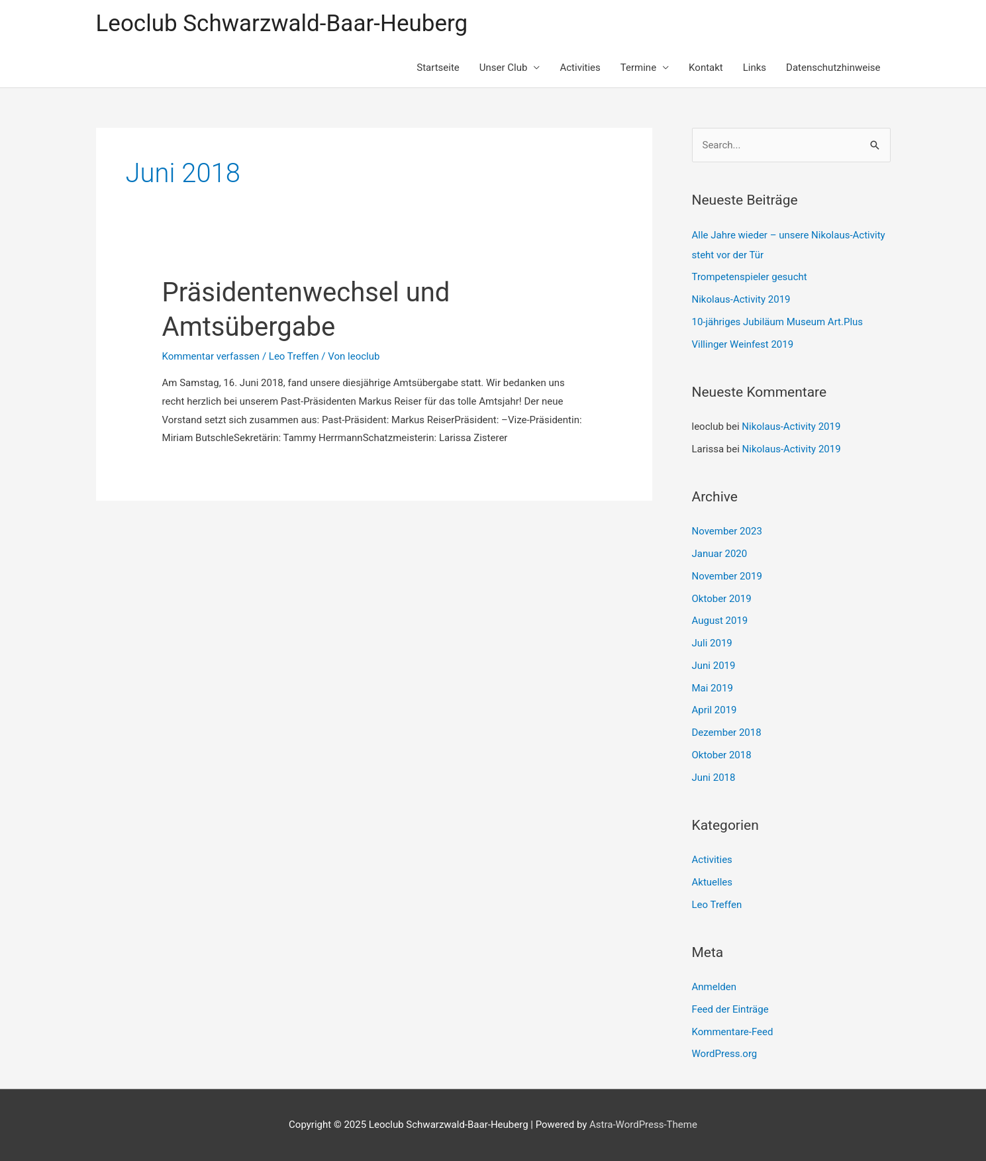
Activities (580, 68)
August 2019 (720, 621)
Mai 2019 (712, 688)
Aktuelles (712, 882)
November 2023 (727, 531)
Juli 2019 (712, 643)
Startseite (438, 68)
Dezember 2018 (727, 732)
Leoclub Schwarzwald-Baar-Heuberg (282, 23)
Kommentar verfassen (211, 356)
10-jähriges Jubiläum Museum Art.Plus (777, 322)
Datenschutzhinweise (833, 68)
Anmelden (714, 987)
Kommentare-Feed (732, 1032)
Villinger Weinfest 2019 (743, 344)
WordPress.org (725, 1054)
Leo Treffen (294, 356)
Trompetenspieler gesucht (749, 277)
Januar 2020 (720, 554)
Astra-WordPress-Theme (643, 1125)
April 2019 (714, 710)
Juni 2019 (714, 666)
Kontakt (706, 68)
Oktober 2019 (722, 599)
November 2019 (727, 576)
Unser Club (503, 68)
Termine (638, 68)
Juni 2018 (714, 777)
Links (754, 68)
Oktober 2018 (722, 755)
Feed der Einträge (730, 1009)
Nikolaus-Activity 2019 (741, 299)
